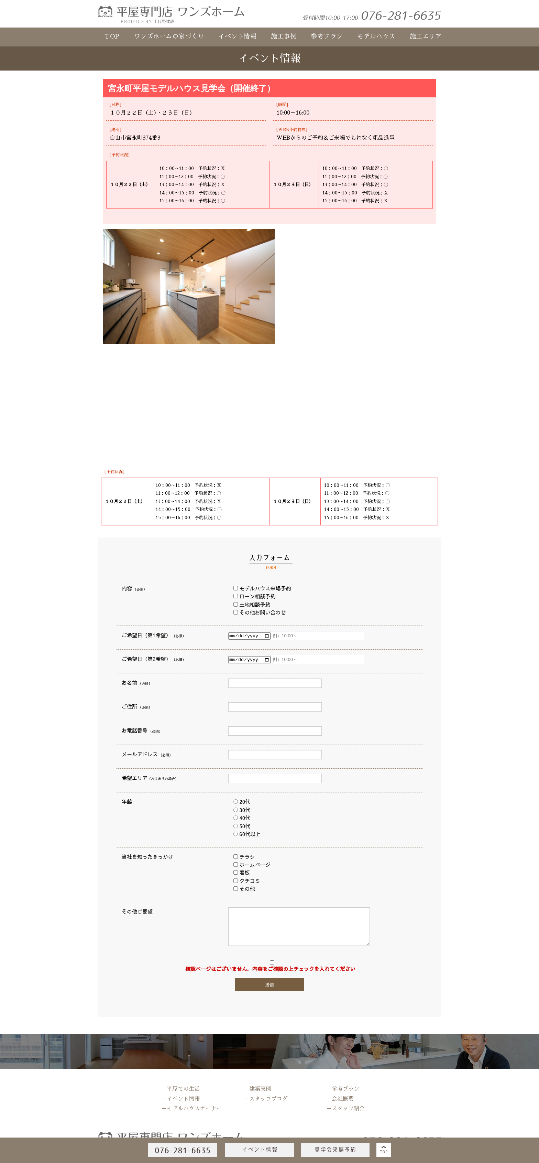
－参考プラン (342, 1089)
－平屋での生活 (180, 1089)
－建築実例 (257, 1089)
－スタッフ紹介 (345, 1108)
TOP (112, 36)
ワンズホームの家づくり (169, 36)
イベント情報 (237, 36)
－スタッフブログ (266, 1099)
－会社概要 (340, 1099)
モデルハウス (376, 36)
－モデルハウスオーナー (191, 1108)
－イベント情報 (180, 1099)
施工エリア (426, 36)
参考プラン (327, 36)
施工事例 (283, 36)
